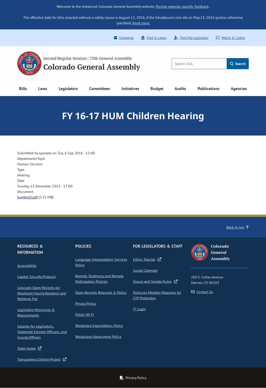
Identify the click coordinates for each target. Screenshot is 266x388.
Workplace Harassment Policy (98, 336)
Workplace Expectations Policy (99, 325)
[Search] (199, 63)
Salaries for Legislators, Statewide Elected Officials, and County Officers (42, 332)
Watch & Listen (230, 37)
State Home (29, 348)
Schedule (124, 37)
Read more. (141, 23)
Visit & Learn (154, 37)
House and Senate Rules (155, 281)
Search (238, 63)
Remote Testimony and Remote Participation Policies (99, 279)
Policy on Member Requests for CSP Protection (157, 295)
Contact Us (202, 292)
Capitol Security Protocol (36, 276)
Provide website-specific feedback (182, 6)
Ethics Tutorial (147, 259)
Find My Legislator (191, 37)
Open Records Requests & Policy (100, 292)
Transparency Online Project (41, 359)
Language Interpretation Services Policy (101, 262)
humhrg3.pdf (27, 197)
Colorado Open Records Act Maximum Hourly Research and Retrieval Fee (41, 293)
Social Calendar (145, 270)
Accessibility (26, 265)
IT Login (139, 309)
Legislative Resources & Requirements (36, 312)
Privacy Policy (85, 303)
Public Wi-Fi (84, 314)
